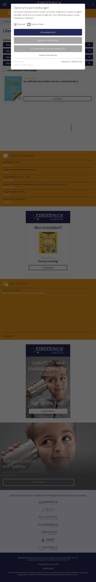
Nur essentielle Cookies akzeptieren (48, 48)
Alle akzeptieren (48, 32)
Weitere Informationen (48, 55)
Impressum (66, 61)
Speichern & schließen (48, 40)
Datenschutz (77, 61)
